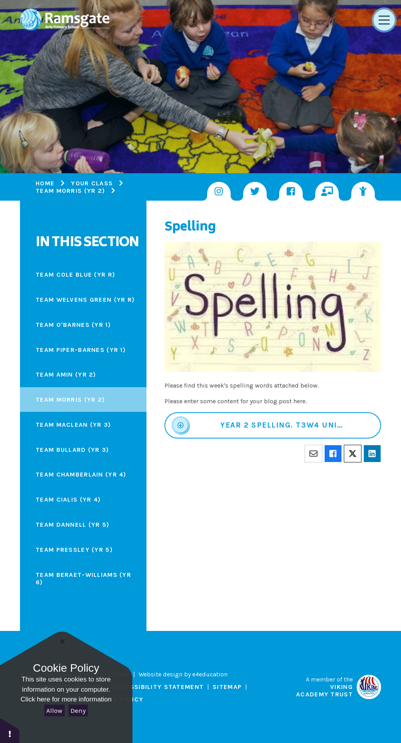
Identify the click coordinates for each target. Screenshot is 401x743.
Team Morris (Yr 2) (70, 190)
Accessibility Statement (158, 686)
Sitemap (227, 686)
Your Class (92, 183)
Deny (78, 710)
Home (45, 183)
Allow (54, 710)
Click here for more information (66, 699)
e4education (210, 674)
